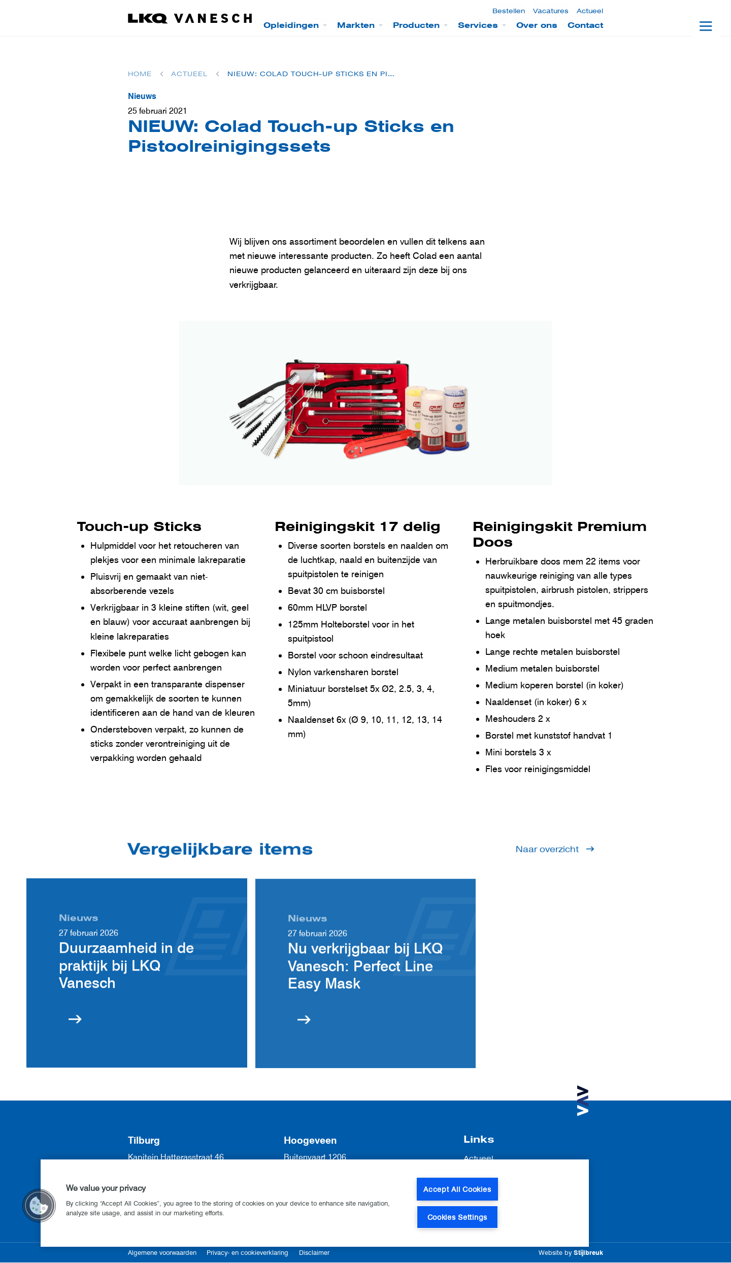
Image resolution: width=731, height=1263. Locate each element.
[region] (315, 1203)
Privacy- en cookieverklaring (247, 1252)
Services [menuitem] (478, 25)
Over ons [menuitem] (536, 25)
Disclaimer (314, 1252)
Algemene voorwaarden (162, 1252)
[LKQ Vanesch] (190, 18)
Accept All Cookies (457, 1189)
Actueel (189, 74)
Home (140, 74)
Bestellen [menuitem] (508, 11)
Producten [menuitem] (416, 25)
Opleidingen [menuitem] (291, 25)
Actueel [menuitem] (590, 11)
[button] (39, 1205)
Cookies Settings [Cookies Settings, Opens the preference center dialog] (457, 1217)
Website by (571, 1252)
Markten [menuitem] (356, 25)
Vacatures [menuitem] (551, 11)
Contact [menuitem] (585, 25)
